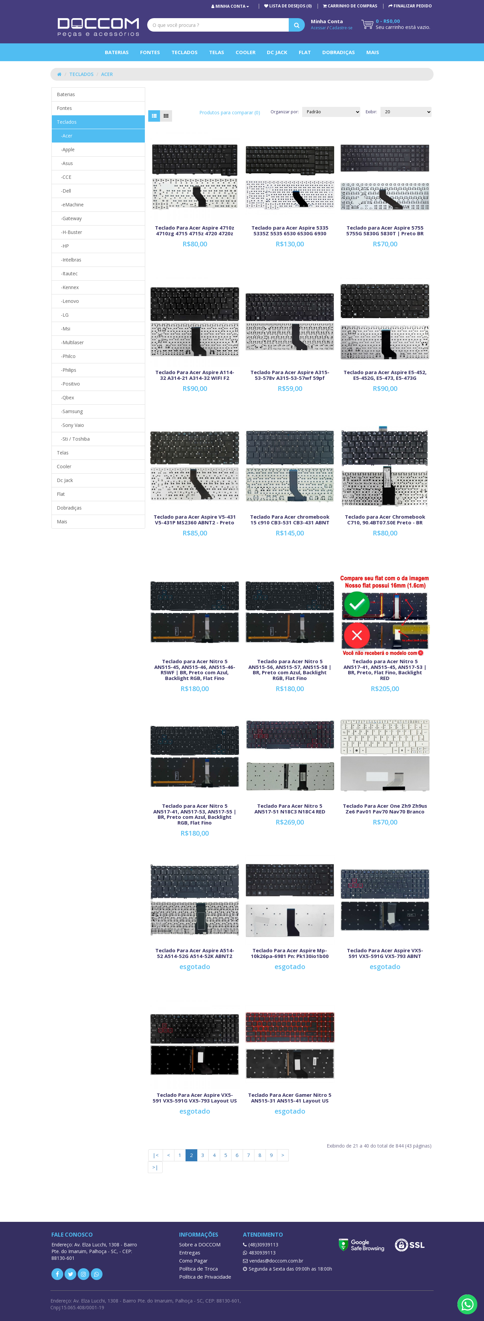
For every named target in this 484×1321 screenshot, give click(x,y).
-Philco (66, 356)
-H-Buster (69, 232)
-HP (63, 246)
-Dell (64, 191)
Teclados (184, 52)
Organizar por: (285, 112)
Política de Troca (198, 1268)
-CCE (64, 177)
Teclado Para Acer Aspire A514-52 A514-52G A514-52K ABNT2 (194, 953)
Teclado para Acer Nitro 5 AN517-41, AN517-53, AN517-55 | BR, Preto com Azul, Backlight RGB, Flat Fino (194, 814)
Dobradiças (338, 52)
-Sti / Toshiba (73, 439)
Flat (305, 52)
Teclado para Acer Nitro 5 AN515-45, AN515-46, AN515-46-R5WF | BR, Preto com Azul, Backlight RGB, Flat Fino (194, 669)
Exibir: (371, 112)
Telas (216, 52)
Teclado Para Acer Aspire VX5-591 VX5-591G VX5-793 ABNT (385, 953)
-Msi (63, 328)
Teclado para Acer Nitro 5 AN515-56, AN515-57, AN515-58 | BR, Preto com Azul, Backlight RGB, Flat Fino (289, 669)
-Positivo (68, 384)
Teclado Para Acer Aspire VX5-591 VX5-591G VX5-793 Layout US (195, 1097)
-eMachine (70, 204)
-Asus (65, 163)
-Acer (64, 135)
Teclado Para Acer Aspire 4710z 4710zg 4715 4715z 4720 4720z (194, 230)
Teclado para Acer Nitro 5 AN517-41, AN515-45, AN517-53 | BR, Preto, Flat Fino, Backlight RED (385, 669)
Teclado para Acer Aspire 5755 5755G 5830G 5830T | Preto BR (385, 230)
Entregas (189, 1252)
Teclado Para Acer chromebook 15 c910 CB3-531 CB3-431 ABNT (289, 519)
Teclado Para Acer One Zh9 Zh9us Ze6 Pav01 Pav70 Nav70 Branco (385, 808)
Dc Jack (277, 52)
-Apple (66, 149)
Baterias (117, 52)
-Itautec (67, 273)
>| (155, 1167)
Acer (107, 74)
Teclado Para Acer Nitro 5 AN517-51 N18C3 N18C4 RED (289, 808)
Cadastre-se (341, 28)
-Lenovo (68, 301)
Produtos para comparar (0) (229, 112)
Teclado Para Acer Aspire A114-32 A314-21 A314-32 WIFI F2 (194, 375)
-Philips (66, 370)
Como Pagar (193, 1260)
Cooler (245, 52)
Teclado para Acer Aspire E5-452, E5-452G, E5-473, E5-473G (385, 375)
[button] (350, 6)
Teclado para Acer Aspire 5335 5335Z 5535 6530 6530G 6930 (289, 230)
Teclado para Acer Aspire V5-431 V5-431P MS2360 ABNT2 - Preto (195, 519)
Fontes (150, 52)
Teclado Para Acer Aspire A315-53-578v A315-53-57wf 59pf (289, 375)
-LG (63, 315)
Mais (372, 52)
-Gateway (69, 218)
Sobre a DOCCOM (199, 1244)
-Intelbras (69, 259)
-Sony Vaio (70, 425)
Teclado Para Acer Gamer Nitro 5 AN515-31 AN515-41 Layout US (289, 1097)
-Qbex (65, 397)
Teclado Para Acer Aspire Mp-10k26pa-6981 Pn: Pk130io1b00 (290, 953)
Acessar (318, 28)
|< (156, 1155)
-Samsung (70, 411)
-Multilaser (70, 342)
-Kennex (68, 287)
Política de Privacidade (205, 1276)
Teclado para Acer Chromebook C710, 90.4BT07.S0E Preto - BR (385, 519)
